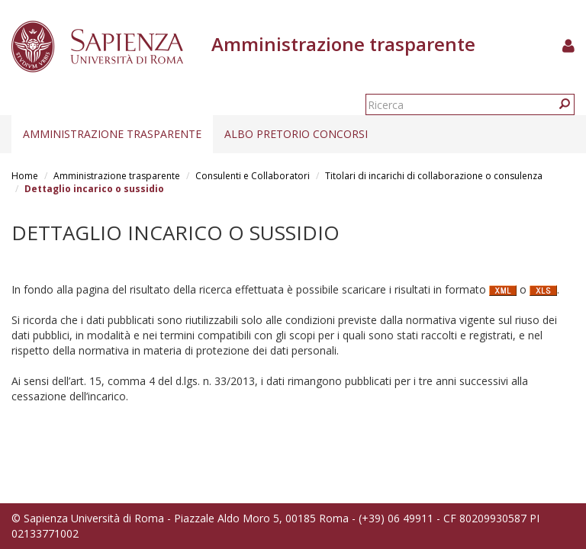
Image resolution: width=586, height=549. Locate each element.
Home (24, 175)
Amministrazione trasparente (112, 134)
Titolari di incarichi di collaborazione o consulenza (434, 175)
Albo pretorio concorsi (296, 134)
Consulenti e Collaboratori (252, 175)
